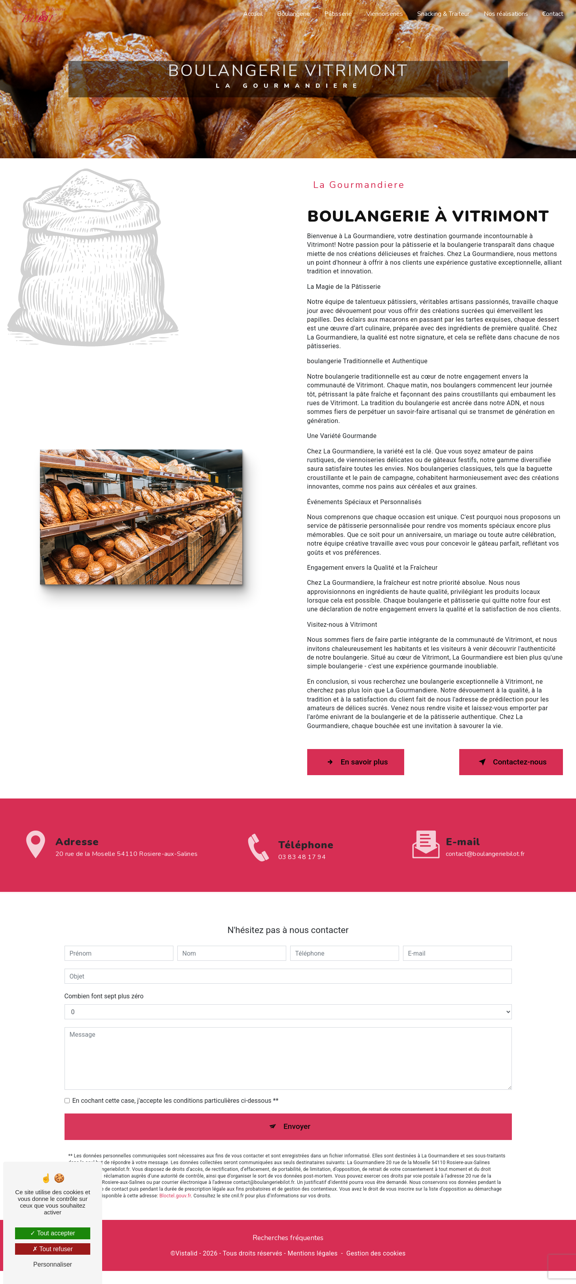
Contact (552, 13)
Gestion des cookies (376, 1252)
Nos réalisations (505, 13)
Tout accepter (52, 1233)
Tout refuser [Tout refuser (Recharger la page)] (52, 1249)
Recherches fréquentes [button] (288, 1237)
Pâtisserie (337, 13)
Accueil (252, 13)
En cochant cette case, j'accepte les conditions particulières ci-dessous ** (175, 1083)
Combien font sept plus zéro (104, 978)
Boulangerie (292, 13)
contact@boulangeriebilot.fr (485, 836)
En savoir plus (355, 761)
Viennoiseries (383, 13)
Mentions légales (312, 1252)
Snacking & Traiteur (442, 13)
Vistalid (186, 1252)
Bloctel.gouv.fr (175, 1177)
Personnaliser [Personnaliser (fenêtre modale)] (52, 1264)
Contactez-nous (511, 761)
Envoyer (296, 1108)
